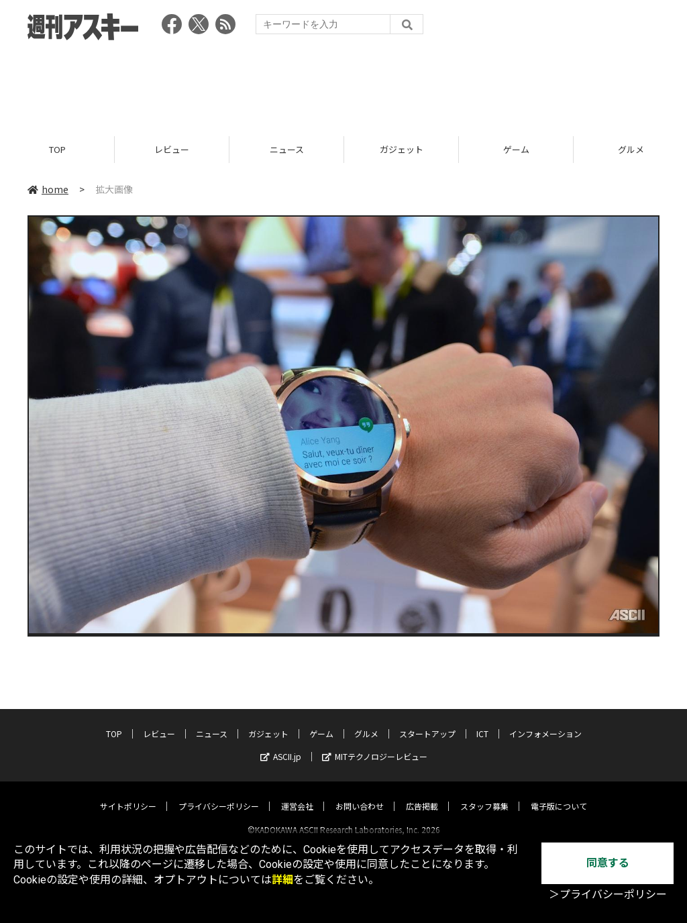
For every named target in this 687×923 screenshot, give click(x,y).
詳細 (282, 879)
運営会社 (297, 794)
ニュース (287, 149)
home (48, 189)
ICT (482, 721)
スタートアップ (427, 721)
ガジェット (401, 149)
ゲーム (516, 149)
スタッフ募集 (484, 794)
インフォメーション (545, 721)
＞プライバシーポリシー (608, 894)
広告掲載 (422, 794)
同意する (607, 863)
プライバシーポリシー (218, 794)
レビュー (171, 149)
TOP (57, 149)
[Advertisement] (343, 84)
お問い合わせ (359, 794)
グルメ (366, 721)
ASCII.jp (280, 744)
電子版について (559, 794)
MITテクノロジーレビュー (374, 744)
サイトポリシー (128, 794)
